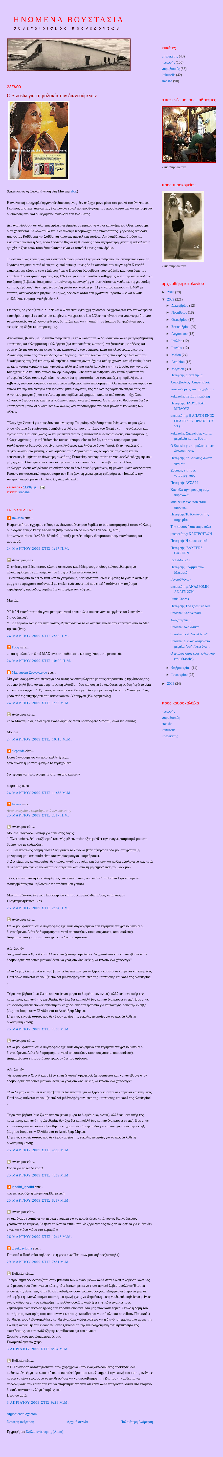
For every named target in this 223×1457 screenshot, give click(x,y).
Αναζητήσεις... (181, 620)
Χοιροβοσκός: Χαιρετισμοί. (190, 382)
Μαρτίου (178, 369)
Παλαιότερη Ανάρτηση (136, 1422)
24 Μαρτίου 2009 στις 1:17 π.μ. (38, 548)
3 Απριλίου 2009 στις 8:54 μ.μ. (38, 1349)
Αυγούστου (179, 334)
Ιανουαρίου (179, 675)
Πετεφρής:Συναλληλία (186, 375)
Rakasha (18, 518)
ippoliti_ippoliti (23, 1187)
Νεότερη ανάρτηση (20, 1422)
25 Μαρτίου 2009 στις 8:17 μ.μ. (38, 1200)
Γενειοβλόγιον (181, 579)
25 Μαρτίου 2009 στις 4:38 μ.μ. (38, 1029)
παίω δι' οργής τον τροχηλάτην (192, 389)
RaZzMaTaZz (180, 560)
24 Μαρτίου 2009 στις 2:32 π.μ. (38, 636)
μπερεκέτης (170, 56)
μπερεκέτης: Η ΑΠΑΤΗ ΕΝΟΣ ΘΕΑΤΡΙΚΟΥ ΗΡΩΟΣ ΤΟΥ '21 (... (192, 421)
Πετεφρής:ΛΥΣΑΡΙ (184, 483)
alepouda (18, 751)
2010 (171, 292)
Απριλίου (178, 362)
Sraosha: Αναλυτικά (185, 627)
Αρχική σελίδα (77, 1422)
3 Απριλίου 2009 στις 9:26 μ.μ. (38, 1402)
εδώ (73, 191)
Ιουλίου (177, 341)
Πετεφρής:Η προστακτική (189, 541)
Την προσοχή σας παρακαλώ (191, 527)
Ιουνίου (177, 348)
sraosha (24, 492)
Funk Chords (180, 599)
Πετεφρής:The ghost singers (190, 606)
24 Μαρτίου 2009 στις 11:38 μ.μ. (39, 793)
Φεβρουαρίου (181, 668)
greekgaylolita (22, 1248)
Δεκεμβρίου (180, 305)
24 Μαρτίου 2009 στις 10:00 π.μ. (39, 661)
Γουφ (16, 647)
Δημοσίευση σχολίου (22, 1414)
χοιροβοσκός (171, 69)
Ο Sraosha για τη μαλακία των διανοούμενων (52, 95)
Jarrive (17, 804)
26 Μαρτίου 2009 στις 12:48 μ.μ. (39, 1237)
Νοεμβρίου (179, 312)
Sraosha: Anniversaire (186, 613)
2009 (171, 299)
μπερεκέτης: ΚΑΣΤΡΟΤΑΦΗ (191, 534)
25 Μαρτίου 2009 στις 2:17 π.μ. (38, 815)
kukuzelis (168, 75)
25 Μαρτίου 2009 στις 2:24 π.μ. (38, 908)
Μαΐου (176, 355)
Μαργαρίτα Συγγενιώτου (29, 672)
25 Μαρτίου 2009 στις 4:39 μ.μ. (38, 1175)
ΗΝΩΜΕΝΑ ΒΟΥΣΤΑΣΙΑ (69, 19)
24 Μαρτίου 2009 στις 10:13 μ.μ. (39, 739)
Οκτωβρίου (179, 320)
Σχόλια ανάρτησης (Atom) (44, 1432)
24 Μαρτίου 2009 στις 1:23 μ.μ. (38, 703)
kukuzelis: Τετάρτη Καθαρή (190, 396)
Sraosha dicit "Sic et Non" (189, 634)
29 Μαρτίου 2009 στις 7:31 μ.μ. (38, 1262)
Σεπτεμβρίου (180, 327)
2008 (171, 683)
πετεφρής (168, 62)
